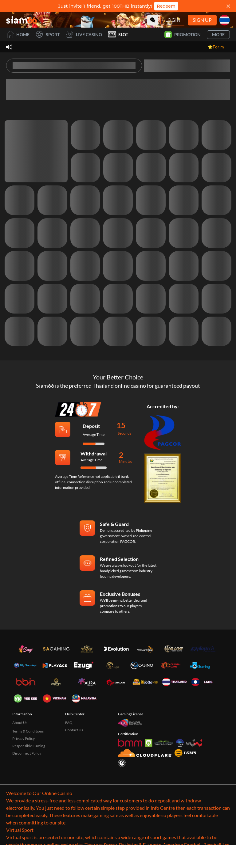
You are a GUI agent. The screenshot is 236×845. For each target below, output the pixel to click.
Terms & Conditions (28, 731)
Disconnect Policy (26, 753)
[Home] (21, 20)
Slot (118, 34)
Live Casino (84, 34)
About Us (19, 722)
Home (18, 34)
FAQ (69, 722)
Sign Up (202, 20)
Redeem (166, 6)
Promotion (182, 34)
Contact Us (74, 730)
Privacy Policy (23, 738)
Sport (48, 34)
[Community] (152, 20)
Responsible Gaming (28, 746)
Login (172, 20)
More (218, 34)
